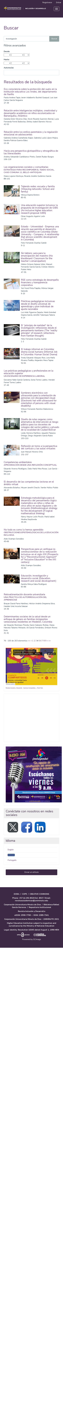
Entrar (58, 2)
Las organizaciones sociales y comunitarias (31, 169)
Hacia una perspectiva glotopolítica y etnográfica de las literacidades (31, 152)
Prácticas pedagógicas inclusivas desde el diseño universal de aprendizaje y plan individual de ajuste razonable (38, 305)
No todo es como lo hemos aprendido (31, 532)
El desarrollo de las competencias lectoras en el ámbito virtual (29, 483)
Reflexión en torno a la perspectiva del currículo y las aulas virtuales (39, 447)
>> (49, 640)
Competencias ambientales (31, 463)
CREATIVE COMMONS (39, 894)
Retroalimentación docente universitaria (31, 597)
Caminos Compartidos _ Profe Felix (33, 688)
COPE (24, 894)
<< (29, 640)
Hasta (6, 59)
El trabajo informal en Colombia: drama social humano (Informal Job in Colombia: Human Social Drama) (39, 352)
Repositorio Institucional (40, 907)
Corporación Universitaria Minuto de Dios (22, 904)
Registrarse (47, 2)
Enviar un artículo (31, 872)
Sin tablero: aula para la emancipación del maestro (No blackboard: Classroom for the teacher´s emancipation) (37, 257)
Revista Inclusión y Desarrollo (14, 688)
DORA (16, 894)
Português (12, 860)
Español (11, 855)
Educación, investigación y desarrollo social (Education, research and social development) (38, 578)
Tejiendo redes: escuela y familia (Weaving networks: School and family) (38, 189)
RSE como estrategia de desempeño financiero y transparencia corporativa (40, 282)
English (11, 849)
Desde (7, 51)
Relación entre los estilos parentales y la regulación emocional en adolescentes (31, 133)
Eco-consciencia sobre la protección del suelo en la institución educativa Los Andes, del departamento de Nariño (30, 92)
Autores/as (9, 67)
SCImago (37, 939)
